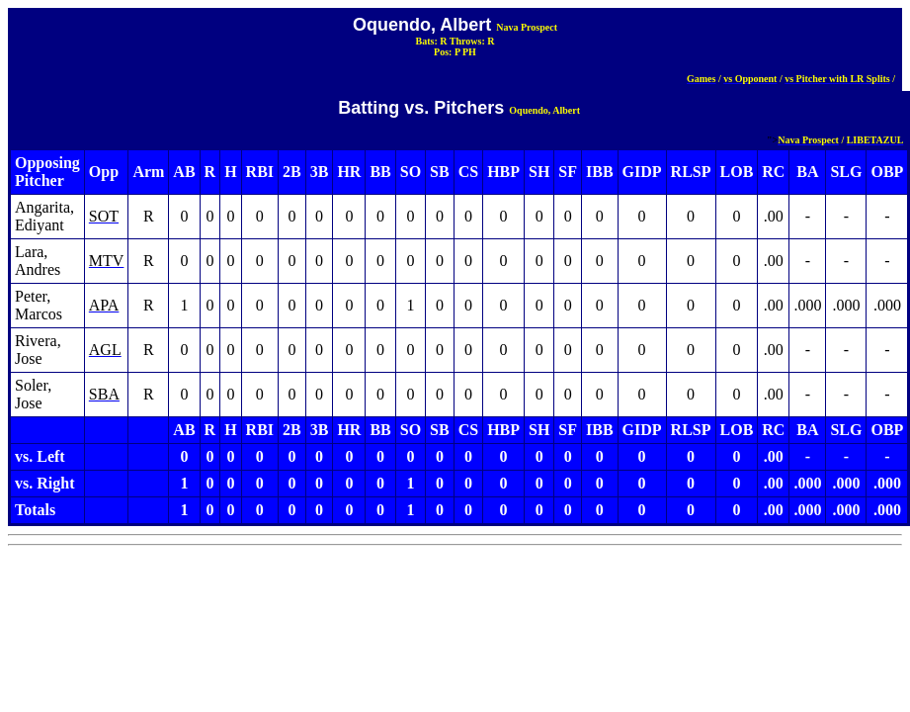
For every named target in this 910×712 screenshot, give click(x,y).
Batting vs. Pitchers (421, 108)
